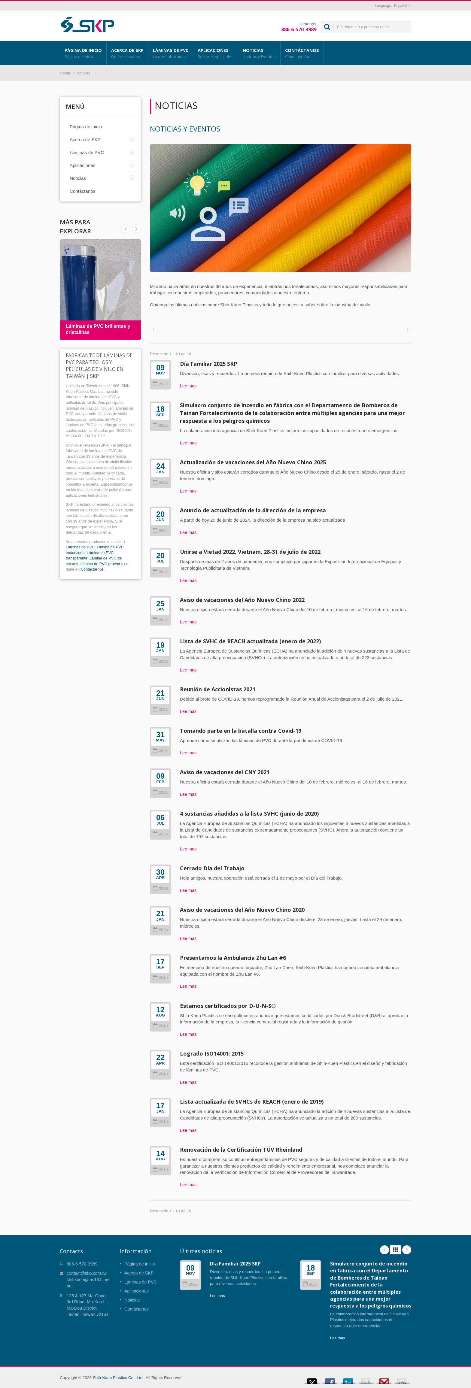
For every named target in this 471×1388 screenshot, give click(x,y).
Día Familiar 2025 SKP (208, 363)
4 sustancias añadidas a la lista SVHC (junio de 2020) (249, 813)
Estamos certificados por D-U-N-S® (228, 1005)
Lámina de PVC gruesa (100, 564)
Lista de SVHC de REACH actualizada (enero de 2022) (250, 641)
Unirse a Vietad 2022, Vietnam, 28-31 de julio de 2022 (250, 551)
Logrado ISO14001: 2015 (212, 1053)
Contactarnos (92, 569)
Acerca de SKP (127, 53)
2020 (160, 834)
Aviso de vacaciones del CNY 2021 (224, 772)
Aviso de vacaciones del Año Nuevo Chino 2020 (242, 909)
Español (400, 6)
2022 (160, 572)
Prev (136, 228)
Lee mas (188, 385)
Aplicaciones (215, 53)
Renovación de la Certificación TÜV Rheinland (241, 1149)
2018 (160, 1170)
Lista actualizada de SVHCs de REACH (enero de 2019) (252, 1101)
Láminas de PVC (170, 53)
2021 (160, 709)
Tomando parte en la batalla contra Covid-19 (240, 730)
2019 (160, 978)
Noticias (259, 53)
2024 (160, 530)
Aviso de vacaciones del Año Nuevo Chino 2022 (242, 599)
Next (125, 228)
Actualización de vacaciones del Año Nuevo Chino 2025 (253, 462)
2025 (160, 384)
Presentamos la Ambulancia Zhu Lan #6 (233, 957)
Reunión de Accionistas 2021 (217, 689)
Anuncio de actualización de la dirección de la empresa (253, 510)
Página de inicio (83, 53)
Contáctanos (302, 53)
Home (65, 73)
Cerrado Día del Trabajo (212, 868)
